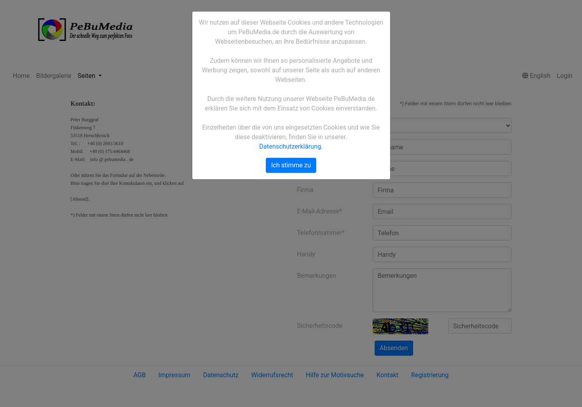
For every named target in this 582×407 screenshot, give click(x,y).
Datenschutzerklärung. (291, 146)
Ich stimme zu (291, 165)
